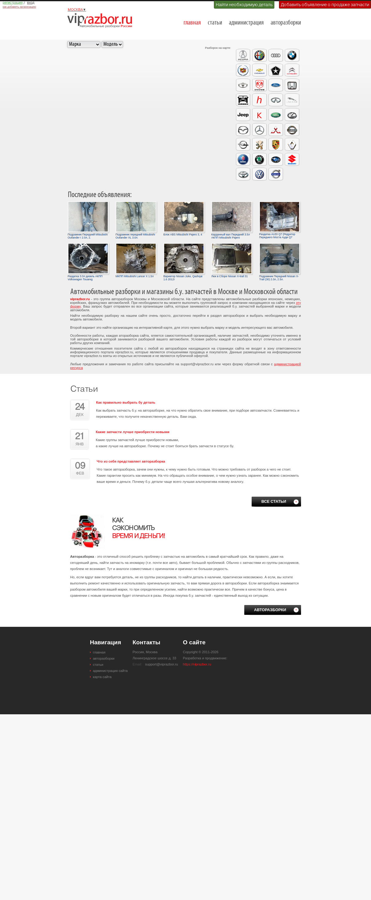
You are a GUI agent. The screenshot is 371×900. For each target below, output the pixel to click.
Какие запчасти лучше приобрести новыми (132, 432)
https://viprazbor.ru (197, 664)
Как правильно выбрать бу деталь (125, 402)
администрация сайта (110, 671)
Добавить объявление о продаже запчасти (325, 4)
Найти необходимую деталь (244, 4)
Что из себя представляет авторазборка (131, 461)
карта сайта (102, 677)
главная (192, 22)
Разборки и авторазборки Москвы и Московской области (101, 20)
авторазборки (286, 22)
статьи (215, 22)
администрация (246, 22)
